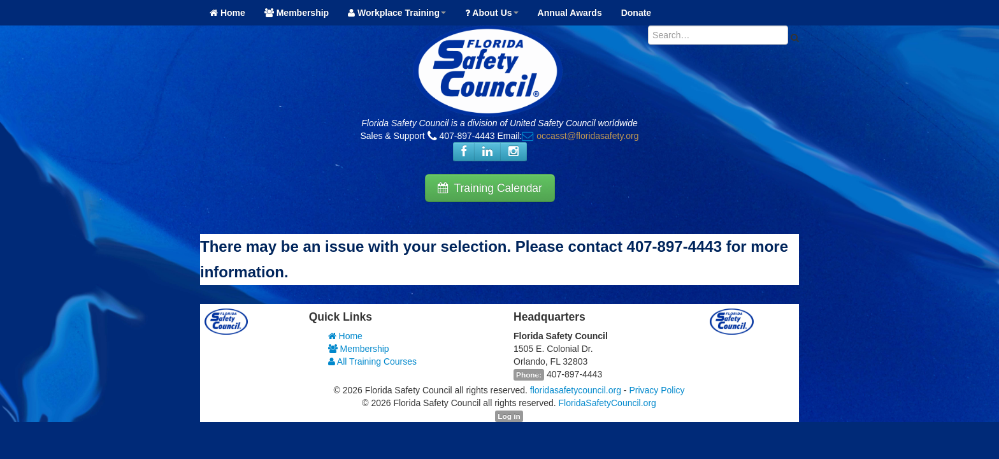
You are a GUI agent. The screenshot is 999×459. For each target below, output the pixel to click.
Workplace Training (397, 13)
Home (227, 13)
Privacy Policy (656, 390)
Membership (296, 13)
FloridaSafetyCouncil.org (607, 403)
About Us (492, 13)
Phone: (529, 374)
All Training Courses (372, 361)
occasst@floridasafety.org (587, 136)
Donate (636, 13)
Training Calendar (490, 188)
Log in (509, 416)
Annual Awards (570, 13)
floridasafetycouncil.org (575, 390)
